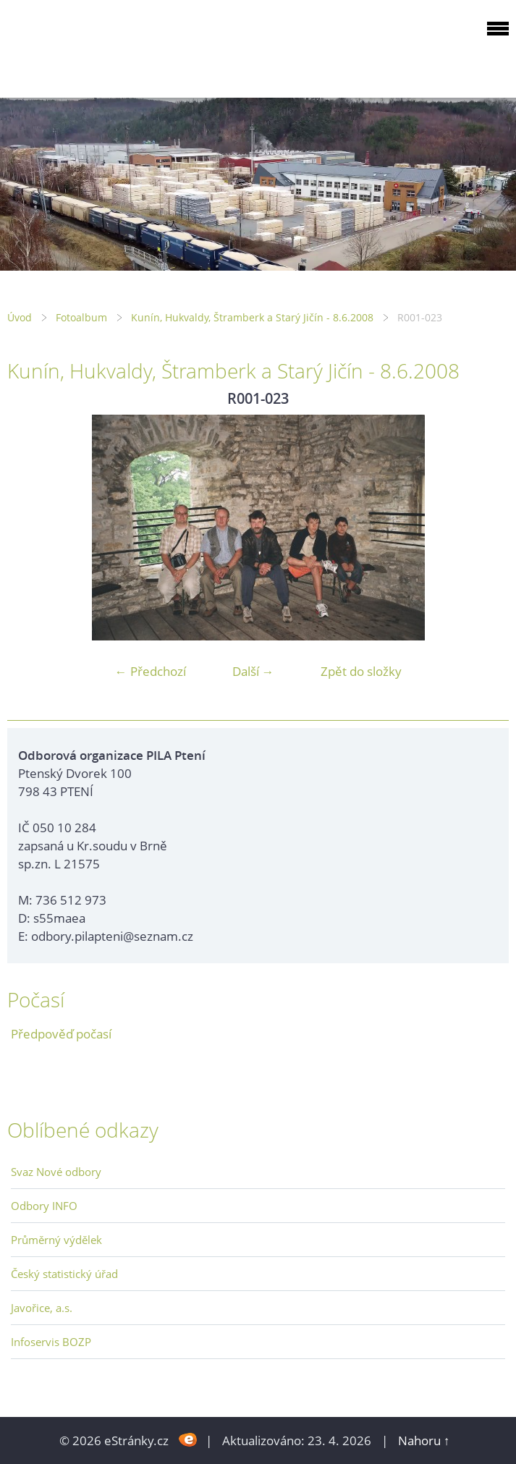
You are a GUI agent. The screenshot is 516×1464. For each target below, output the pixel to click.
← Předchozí (150, 671)
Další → (253, 671)
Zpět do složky (361, 671)
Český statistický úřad (64, 1273)
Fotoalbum (81, 317)
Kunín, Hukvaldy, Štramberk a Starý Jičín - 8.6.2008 (252, 317)
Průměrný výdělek (56, 1239)
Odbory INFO (44, 1205)
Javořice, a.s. (41, 1307)
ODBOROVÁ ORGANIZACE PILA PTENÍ (98, 46)
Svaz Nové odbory (56, 1171)
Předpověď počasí (61, 1033)
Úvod (19, 317)
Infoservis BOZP (51, 1341)
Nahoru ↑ (424, 1440)
